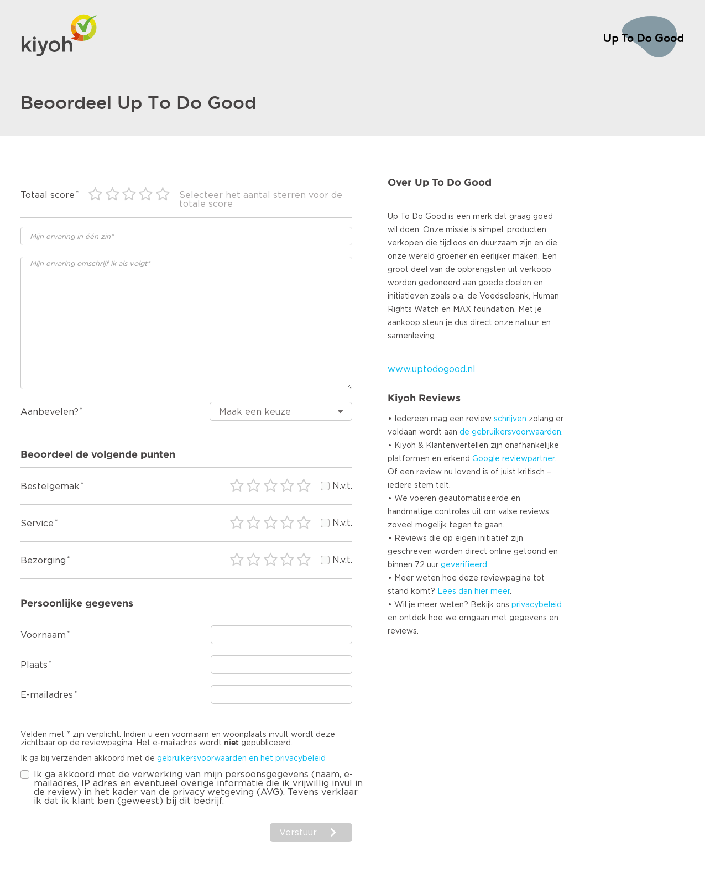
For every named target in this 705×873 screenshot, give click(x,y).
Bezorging (43, 560)
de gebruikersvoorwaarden (510, 432)
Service (37, 523)
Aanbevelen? (49, 411)
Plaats (34, 665)
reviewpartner (528, 459)
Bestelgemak (50, 486)
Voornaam (43, 635)
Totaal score (47, 195)
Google (486, 459)
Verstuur (298, 832)
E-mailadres (46, 695)
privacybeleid (536, 605)
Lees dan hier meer (473, 591)
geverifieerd (464, 565)
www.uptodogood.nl (432, 369)
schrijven (510, 419)
